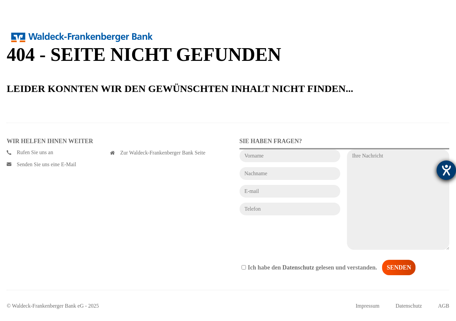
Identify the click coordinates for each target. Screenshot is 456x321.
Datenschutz (298, 267)
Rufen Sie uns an (30, 152)
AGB (443, 306)
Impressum (367, 306)
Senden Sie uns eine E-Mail (41, 164)
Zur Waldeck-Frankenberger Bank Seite (157, 152)
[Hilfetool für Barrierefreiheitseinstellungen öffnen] (446, 170)
